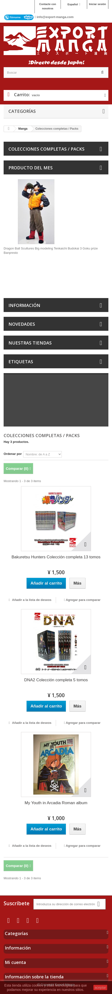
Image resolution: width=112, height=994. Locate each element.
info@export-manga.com (55, 17)
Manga (23, 128)
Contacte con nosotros (47, 6)
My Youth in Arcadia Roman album (56, 803)
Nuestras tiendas (30, 343)
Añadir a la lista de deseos (31, 600)
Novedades (21, 324)
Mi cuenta (15, 962)
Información (24, 305)
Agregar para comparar (83, 600)
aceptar (100, 987)
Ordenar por (13, 454)
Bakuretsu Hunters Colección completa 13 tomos (56, 557)
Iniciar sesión (97, 4)
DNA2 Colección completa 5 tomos (56, 680)
